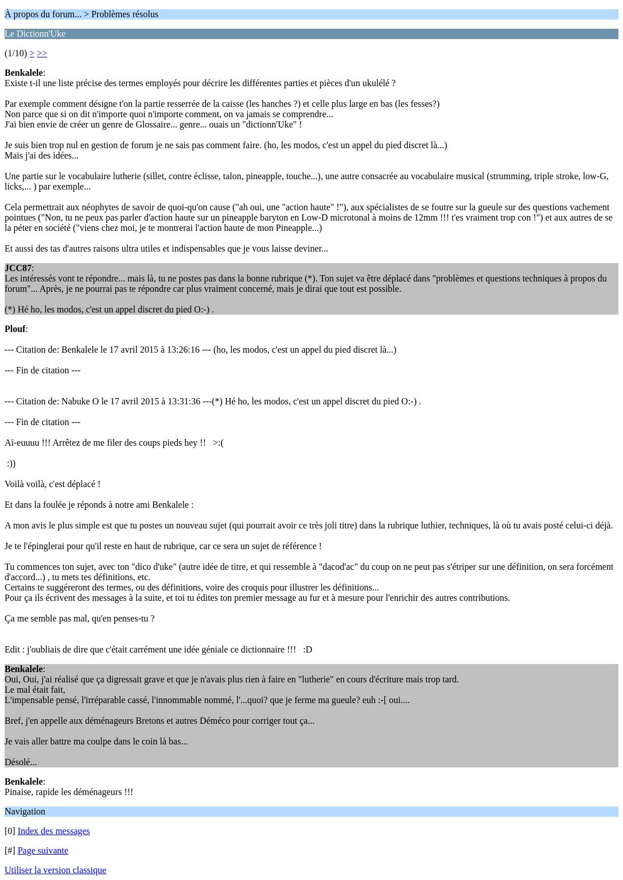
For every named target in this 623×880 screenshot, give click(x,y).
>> (42, 53)
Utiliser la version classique (55, 870)
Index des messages (54, 831)
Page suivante (43, 850)
